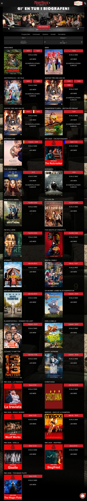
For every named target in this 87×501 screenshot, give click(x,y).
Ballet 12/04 (32, 446)
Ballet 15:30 (70, 142)
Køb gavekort (43, 27)
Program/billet (26, 34)
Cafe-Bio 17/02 (32, 355)
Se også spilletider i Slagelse (32, 64)
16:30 (38, 51)
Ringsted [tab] (24, 42)
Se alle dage (32, 55)
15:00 (78, 81)
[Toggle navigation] (2, 3)
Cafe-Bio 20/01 (32, 294)
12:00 (69, 81)
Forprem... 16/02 (73, 355)
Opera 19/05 (32, 476)
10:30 (28, 51)
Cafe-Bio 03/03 (73, 385)
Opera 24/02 (32, 385)
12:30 (74, 111)
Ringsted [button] (43, 2)
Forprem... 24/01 (73, 294)
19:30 (36, 111)
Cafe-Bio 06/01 (32, 263)
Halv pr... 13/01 (73, 263)
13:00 (38, 81)
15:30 (26, 111)
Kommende (36, 34)
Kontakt (53, 34)
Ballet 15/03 (32, 415)
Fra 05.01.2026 (73, 203)
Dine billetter (61, 34)
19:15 (33, 172)
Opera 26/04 (73, 446)
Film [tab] (23, 38)
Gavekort (45, 34)
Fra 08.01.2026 (32, 203)
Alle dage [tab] (63, 42)
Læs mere (32, 59)
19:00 (69, 85)
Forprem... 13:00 (30, 142)
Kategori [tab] (62, 38)
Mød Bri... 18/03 (73, 415)
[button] (9, 29)
